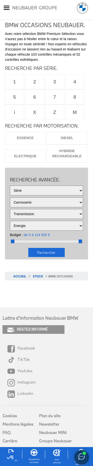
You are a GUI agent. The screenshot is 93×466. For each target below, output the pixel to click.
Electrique (25, 156)
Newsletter (49, 424)
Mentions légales (17, 424)
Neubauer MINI (52, 432)
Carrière (9, 440)
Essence (25, 138)
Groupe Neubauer (55, 440)
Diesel (67, 138)
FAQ (6, 432)
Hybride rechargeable (67, 153)
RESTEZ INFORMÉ (27, 329)
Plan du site (50, 415)
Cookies (9, 415)
